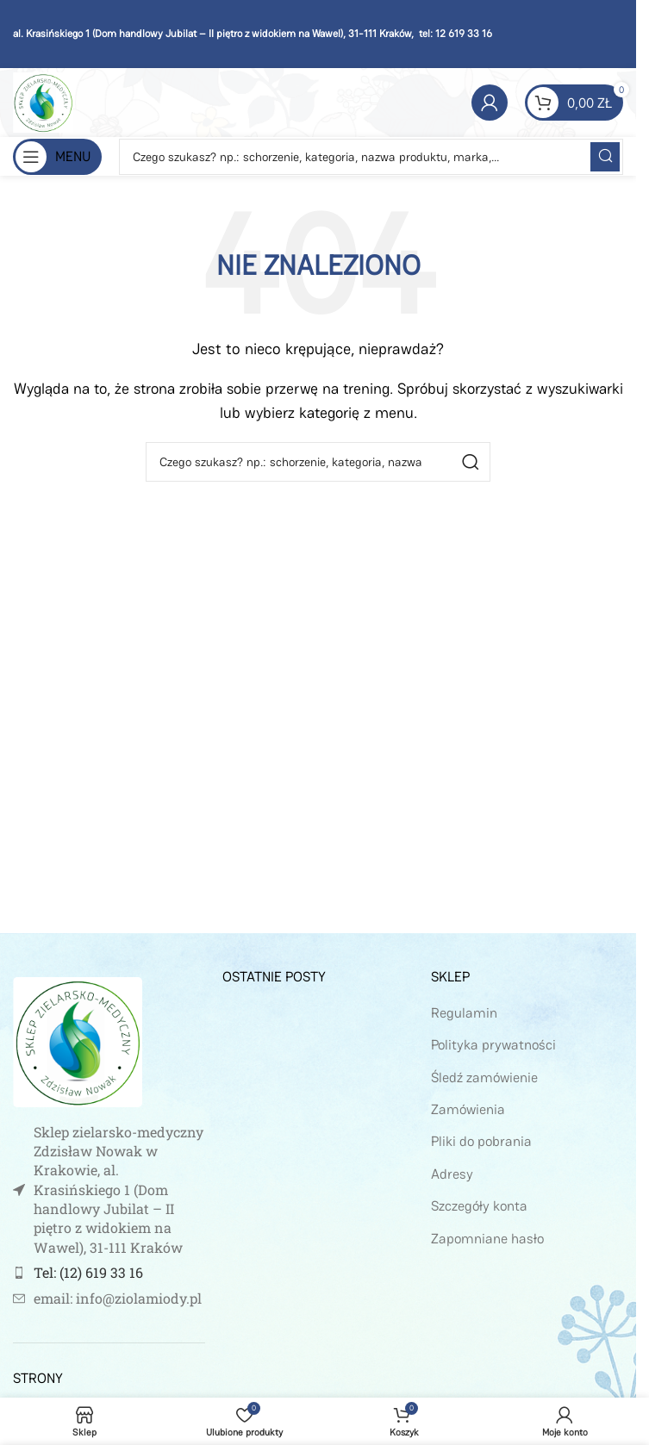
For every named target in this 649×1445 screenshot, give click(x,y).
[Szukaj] (371, 157)
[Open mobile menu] (57, 157)
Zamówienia (468, 1109)
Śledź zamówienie (484, 1077)
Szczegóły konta (479, 1206)
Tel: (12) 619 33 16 (88, 1272)
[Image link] (77, 1040)
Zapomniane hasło (487, 1239)
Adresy (452, 1174)
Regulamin (464, 1013)
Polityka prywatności (493, 1045)
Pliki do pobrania (481, 1141)
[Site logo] (43, 101)
